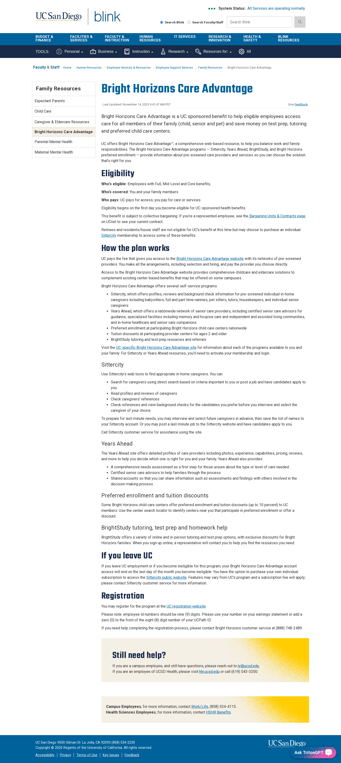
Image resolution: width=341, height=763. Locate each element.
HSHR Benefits (218, 712)
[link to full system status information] (212, 9)
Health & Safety (252, 38)
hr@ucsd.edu (248, 666)
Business (103, 51)
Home (67, 67)
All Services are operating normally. (276, 8)
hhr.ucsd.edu (209, 671)
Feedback (132, 755)
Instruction (138, 51)
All (245, 51)
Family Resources (210, 67)
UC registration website (186, 606)
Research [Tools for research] (174, 51)
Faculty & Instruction (117, 38)
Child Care (43, 111)
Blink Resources (288, 38)
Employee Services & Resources (129, 67)
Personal (69, 51)
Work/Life (199, 706)
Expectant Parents (50, 101)
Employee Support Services (174, 67)
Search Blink (172, 22)
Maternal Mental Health (54, 152)
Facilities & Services (81, 38)
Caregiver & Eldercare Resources (62, 122)
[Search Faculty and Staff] (189, 22)
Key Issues (111, 755)
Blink (107, 19)
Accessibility (45, 755)
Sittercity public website (166, 577)
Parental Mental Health (53, 142)
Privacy (65, 755)
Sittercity (108, 235)
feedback (301, 104)
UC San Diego (58, 19)
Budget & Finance (44, 38)
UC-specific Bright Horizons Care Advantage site (156, 347)
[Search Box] (259, 22)
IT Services (185, 37)
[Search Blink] (161, 22)
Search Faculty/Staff (205, 22)
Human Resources (150, 38)
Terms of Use (86, 755)
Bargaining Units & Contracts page (277, 216)
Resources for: (213, 51)
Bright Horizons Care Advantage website (210, 258)
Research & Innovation (220, 38)
